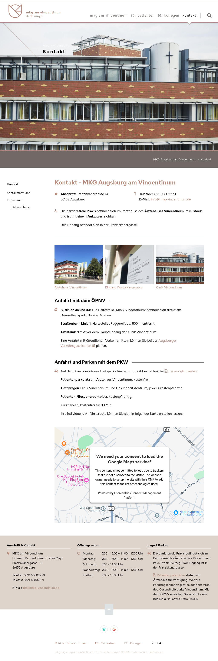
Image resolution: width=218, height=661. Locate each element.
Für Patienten (143, 15)
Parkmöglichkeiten (182, 371)
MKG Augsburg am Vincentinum (174, 159)
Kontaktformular (18, 193)
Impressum (15, 200)
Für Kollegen (168, 15)
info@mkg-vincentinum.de (171, 199)
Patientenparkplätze (171, 575)
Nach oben (109, 609)
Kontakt (13, 184)
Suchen (209, 15)
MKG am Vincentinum (109, 15)
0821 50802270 (164, 194)
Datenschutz (20, 207)
